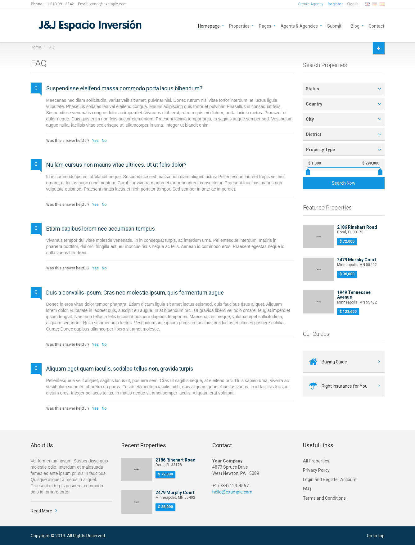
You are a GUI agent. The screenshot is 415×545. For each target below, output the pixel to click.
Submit (334, 26)
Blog (355, 26)
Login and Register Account (330, 479)
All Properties (316, 460)
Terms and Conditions (324, 498)
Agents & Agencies (299, 26)
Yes (95, 140)
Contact (376, 26)
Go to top (376, 535)
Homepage (209, 26)
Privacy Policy (316, 470)
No (104, 140)
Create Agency (310, 4)
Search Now (343, 183)
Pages (265, 26)
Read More (41, 510)
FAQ (307, 488)
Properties (239, 26)
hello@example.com (232, 491)
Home (36, 47)
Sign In (353, 4)
